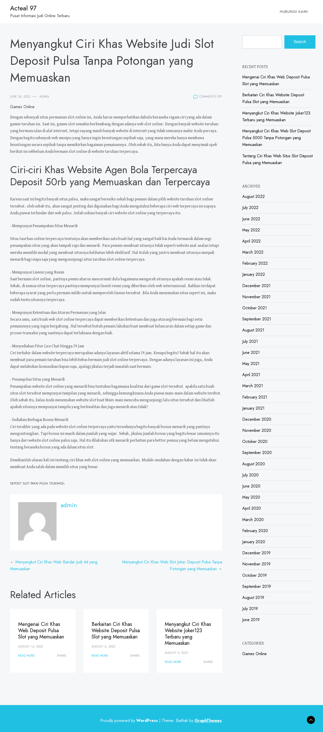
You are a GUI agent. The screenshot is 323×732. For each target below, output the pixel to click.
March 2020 (253, 520)
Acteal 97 (23, 8)
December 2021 (256, 286)
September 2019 (256, 586)
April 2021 (251, 375)
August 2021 (253, 330)
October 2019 (254, 575)
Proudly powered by (129, 720)
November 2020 (256, 430)
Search (300, 41)
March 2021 (252, 386)
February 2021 (254, 397)
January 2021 (253, 408)
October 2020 (254, 441)
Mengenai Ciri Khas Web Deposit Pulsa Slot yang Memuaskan (41, 630)
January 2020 (253, 542)
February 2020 (255, 531)
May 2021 (250, 364)
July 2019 (250, 609)
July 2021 (250, 341)
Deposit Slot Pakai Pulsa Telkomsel (37, 483)
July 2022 (250, 207)
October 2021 (254, 308)
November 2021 (256, 297)
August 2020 (253, 464)
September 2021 (256, 319)
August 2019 (253, 597)
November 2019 (256, 564)
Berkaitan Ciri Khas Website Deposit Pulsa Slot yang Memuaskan (116, 630)
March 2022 (252, 252)
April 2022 (251, 241)
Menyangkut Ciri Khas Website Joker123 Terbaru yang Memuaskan (188, 634)
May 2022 (251, 230)
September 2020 (257, 452)
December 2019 (256, 553)
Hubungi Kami (294, 11)
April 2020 (251, 508)
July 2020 (250, 475)
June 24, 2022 (20, 96)
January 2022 (253, 274)
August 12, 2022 (30, 646)
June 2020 (251, 486)
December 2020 (256, 419)
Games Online (22, 107)
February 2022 (255, 263)
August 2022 (253, 196)
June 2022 (251, 219)
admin (44, 96)
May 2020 (251, 497)
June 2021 (251, 352)
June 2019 (251, 620)
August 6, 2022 (103, 646)
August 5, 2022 (176, 653)
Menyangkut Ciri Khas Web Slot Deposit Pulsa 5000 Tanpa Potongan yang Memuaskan (276, 137)
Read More (26, 655)
